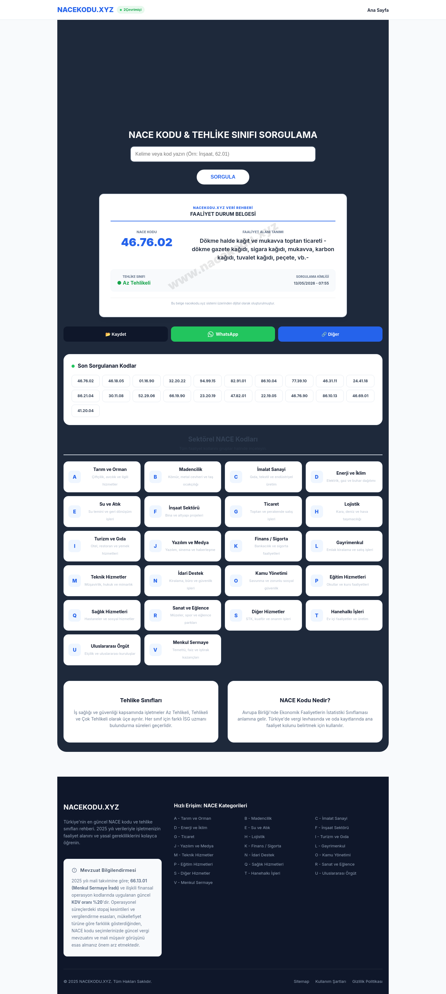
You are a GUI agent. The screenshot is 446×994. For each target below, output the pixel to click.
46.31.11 (330, 381)
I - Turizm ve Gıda (332, 836)
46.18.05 (116, 381)
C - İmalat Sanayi (331, 818)
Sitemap (301, 981)
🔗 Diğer (330, 334)
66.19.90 (177, 395)
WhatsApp (223, 334)
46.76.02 (85, 381)
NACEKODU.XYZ (85, 10)
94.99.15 (208, 381)
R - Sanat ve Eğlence (335, 864)
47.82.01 (238, 395)
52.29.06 (146, 395)
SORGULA (223, 177)
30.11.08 (116, 395)
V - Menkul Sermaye (193, 882)
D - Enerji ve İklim (190, 827)
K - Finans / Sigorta (262, 845)
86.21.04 (85, 395)
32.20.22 (177, 381)
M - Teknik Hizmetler (194, 854)
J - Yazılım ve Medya (194, 845)
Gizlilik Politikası (367, 981)
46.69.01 (360, 395)
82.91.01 (238, 381)
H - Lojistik (254, 836)
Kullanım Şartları (330, 981)
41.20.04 (85, 410)
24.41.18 (360, 381)
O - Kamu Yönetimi (333, 854)
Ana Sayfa (378, 10)
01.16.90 (146, 381)
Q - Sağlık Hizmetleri (263, 864)
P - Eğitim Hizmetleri (193, 864)
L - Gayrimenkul (330, 845)
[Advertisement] (223, 78)
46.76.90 (299, 395)
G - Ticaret (184, 836)
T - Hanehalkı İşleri (262, 873)
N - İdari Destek (259, 854)
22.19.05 (269, 395)
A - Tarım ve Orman (192, 818)
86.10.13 (330, 395)
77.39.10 (299, 381)
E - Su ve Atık (257, 827)
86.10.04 (269, 381)
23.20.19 (208, 395)
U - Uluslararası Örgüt (335, 873)
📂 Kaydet (115, 334)
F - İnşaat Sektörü (332, 827)
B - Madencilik (258, 818)
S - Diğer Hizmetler (192, 873)
